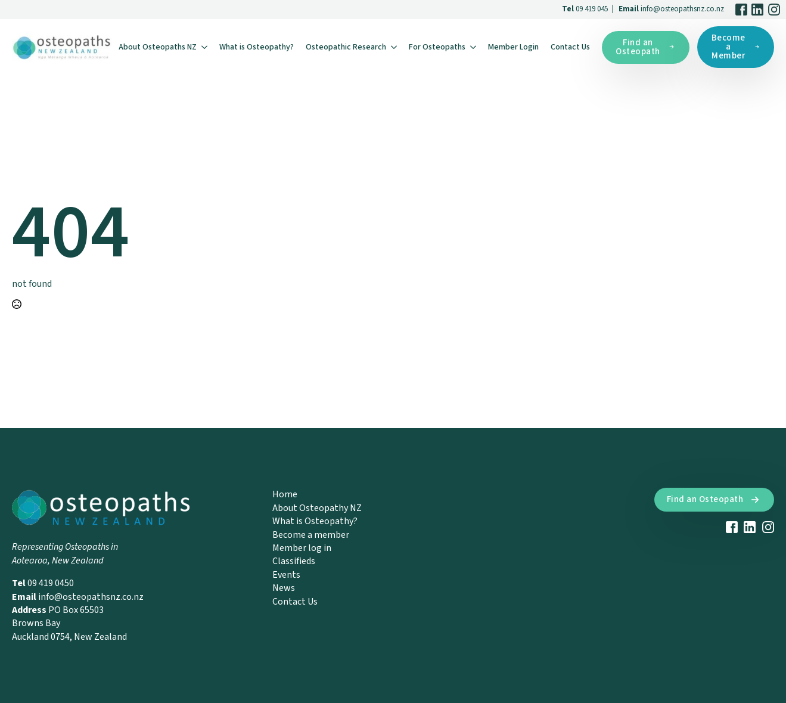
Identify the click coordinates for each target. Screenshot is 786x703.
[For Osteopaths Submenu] (473, 47)
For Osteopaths (437, 47)
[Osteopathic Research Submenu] (394, 47)
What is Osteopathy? (256, 47)
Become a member (310, 534)
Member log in (301, 548)
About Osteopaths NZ (158, 47)
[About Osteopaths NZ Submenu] (205, 47)
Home (284, 494)
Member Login (513, 47)
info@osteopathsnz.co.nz (682, 9)
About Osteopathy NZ (317, 508)
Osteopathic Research (346, 47)
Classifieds (293, 561)
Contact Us (570, 47)
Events (286, 574)
